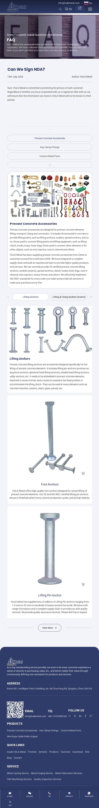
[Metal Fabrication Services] (68, 773)
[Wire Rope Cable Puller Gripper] (22, 736)
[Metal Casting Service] (18, 773)
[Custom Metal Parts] (71, 730)
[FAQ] (87, 752)
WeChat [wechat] (29, 796)
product (69, 796)
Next (91, 297)
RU (88, 3)
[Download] (77, 752)
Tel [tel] (49, 796)
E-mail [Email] (10, 796)
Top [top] (10, 805)
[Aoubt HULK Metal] (16, 752)
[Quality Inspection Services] (47, 779)
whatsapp (89, 796)
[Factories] (65, 752)
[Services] (43, 752)
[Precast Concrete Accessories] (22, 730)
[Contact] (18, 758)
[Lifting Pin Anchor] (49, 548)
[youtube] (69, 716)
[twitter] (75, 716)
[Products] (54, 752)
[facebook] (85, 716)
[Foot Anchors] (49, 437)
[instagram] (90, 716)
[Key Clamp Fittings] (49, 730)
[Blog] (9, 758)
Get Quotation (80, 8)
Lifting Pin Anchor (49, 595)
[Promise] (32, 752)
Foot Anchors (50, 484)
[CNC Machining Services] (19, 779)
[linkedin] (80, 716)
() (68, 9)
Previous (9, 297)
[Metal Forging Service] (42, 773)
